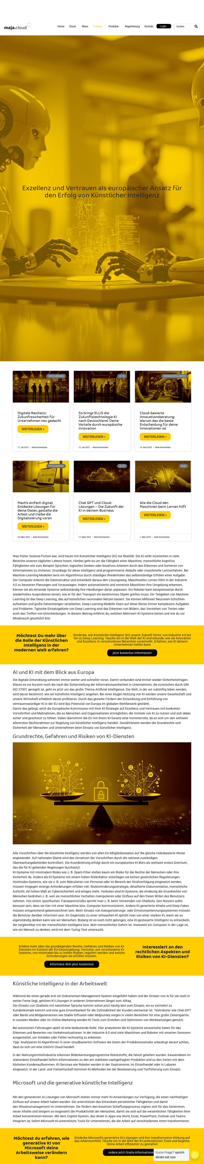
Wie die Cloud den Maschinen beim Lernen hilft (163, 505)
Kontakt (149, 26)
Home (61, 26)
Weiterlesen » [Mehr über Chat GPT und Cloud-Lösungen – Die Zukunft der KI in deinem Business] (94, 519)
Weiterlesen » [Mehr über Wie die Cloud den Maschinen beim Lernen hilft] (155, 515)
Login (163, 26)
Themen (97, 26)
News (85, 26)
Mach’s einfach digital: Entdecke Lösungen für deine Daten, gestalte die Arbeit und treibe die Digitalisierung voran (38, 510)
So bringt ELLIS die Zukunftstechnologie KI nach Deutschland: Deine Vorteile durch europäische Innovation (100, 420)
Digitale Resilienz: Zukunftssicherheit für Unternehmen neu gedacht (39, 417)
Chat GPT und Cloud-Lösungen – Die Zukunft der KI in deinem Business (101, 507)
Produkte (114, 26)
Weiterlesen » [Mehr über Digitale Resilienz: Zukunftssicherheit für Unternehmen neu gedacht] (33, 429)
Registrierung (132, 26)
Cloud (72, 26)
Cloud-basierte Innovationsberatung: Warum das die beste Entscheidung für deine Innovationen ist (159, 420)
